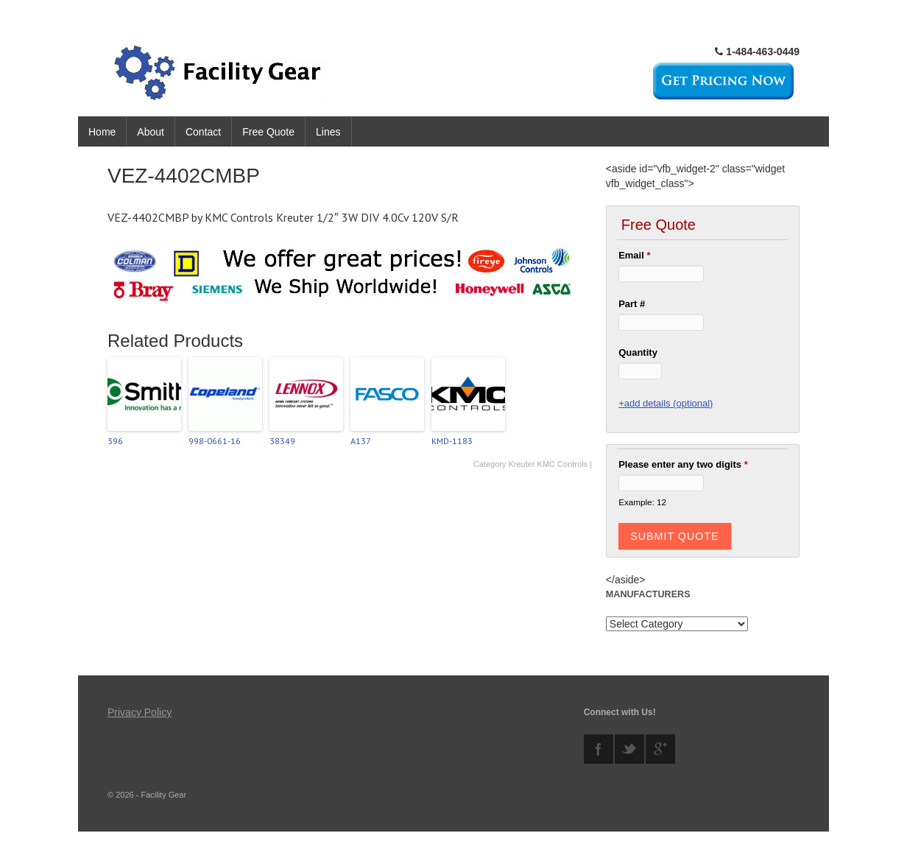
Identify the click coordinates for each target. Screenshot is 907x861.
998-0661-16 (214, 440)
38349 (282, 440)
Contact (203, 132)
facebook (598, 749)
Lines (328, 132)
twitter (629, 749)
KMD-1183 (452, 440)
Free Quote (268, 132)
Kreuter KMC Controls (547, 464)
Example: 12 (642, 502)
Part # (631, 303)
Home (102, 132)
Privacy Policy (139, 712)
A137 (360, 440)
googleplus (660, 749)
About (150, 132)
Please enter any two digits (683, 464)
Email (634, 255)
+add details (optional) (665, 403)
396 (115, 440)
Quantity (637, 352)
